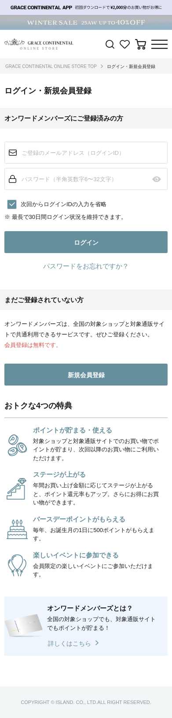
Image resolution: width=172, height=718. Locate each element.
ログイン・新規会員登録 (131, 66)
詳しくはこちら (69, 643)
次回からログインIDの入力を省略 (63, 204)
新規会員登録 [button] (86, 375)
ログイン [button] (86, 242)
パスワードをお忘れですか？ (86, 266)
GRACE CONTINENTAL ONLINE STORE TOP (51, 66)
